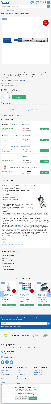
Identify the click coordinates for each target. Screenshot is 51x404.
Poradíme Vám (4, 370)
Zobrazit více (4, 77)
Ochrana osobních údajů (39, 378)
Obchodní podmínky (38, 370)
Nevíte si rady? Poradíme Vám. (12, 115)
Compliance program (39, 376)
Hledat (48, 6)
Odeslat (48, 323)
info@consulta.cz (10, 357)
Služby (18, 383)
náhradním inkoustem (17, 226)
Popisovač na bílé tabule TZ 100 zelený (20, 156)
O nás (18, 372)
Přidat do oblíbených (36, 110)
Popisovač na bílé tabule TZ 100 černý (20, 124)
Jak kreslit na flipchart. (24, 233)
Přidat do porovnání (20, 110)
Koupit (20, 97)
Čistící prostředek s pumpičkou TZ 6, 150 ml (7, 295)
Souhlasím (32, 398)
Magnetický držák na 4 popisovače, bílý (25, 295)
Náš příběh (19, 376)
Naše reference (20, 381)
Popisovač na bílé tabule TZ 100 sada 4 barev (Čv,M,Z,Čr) (25, 167)
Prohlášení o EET (38, 372)
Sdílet (4, 110)
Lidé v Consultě (21, 374)
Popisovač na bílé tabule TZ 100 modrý (20, 146)
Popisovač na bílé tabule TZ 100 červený (20, 135)
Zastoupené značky (21, 378)
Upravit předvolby (21, 398)
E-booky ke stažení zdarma (7, 376)
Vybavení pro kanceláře (8, 10)
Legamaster (21, 80)
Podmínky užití (37, 381)
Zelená (4, 242)
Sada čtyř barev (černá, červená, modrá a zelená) (14, 244)
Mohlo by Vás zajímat (5, 374)
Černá (4, 237)
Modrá (4, 241)
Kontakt (19, 370)
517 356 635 (9, 351)
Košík (45, 2)
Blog (2, 372)
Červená (5, 239)
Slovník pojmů (4, 378)
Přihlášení (41, 2)
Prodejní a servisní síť (39, 374)
